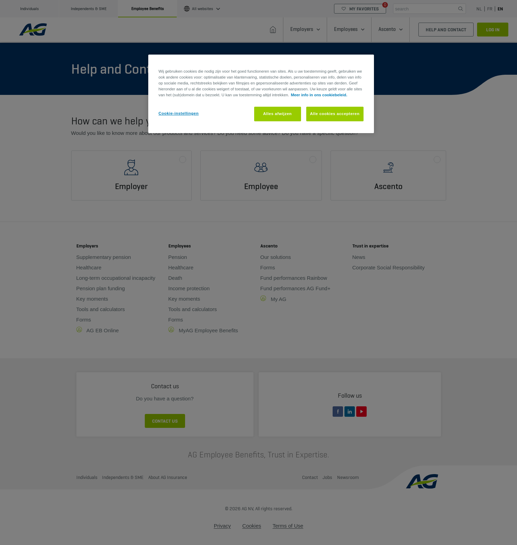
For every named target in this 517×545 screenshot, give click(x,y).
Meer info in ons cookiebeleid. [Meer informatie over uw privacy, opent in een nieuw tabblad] (319, 95)
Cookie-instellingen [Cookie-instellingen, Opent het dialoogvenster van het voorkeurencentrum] (179, 113)
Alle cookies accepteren (335, 114)
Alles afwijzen (277, 114)
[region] (261, 94)
